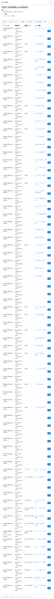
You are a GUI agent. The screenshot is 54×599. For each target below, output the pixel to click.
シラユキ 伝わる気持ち (40, 368)
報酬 (23, 21)
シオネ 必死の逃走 (39, 314)
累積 (5, 21)
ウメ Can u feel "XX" (40, 129)
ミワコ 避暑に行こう (40, 229)
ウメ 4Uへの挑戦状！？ (40, 152)
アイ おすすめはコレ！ (40, 407)
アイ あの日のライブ (40, 252)
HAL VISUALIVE (39, 276)
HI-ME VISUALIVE (39, 268)
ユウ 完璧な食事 (39, 384)
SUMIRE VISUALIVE (40, 144)
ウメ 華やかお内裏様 (40, 539)
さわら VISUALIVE (39, 98)
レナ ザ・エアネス (39, 36)
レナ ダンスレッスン (40, 531)
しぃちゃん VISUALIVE (40, 90)
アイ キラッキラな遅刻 (40, 330)
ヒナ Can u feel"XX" (40, 105)
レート (17, 21)
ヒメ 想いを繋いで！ (40, 51)
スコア (10, 21)
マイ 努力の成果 (39, 345)
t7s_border (4, 2)
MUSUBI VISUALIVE (40, 237)
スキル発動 (38, 21)
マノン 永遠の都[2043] (40, 214)
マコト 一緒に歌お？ (40, 136)
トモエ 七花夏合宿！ (40, 477)
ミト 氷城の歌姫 (39, 44)
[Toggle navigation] (50, 2)
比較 (45, 21)
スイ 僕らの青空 (39, 82)
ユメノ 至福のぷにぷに (40, 74)
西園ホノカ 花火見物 (40, 562)
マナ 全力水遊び (39, 113)
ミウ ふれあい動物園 (8, 16)
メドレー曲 (29, 21)
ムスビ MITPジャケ (40, 570)
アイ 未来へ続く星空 (40, 260)
